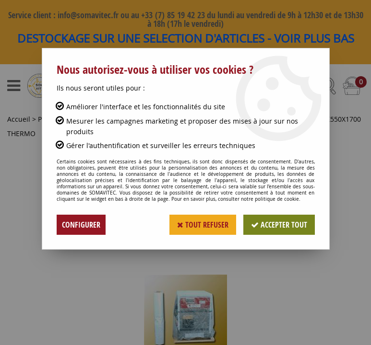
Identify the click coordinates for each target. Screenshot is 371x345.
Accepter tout (279, 224)
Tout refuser (202, 224)
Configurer (81, 224)
